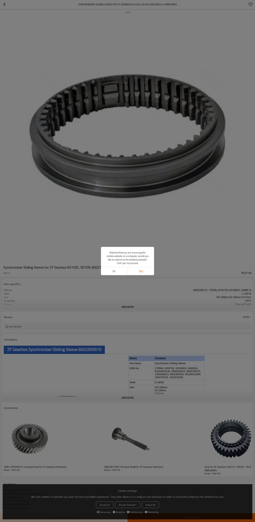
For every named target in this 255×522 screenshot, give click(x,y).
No (114, 271)
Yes (141, 271)
